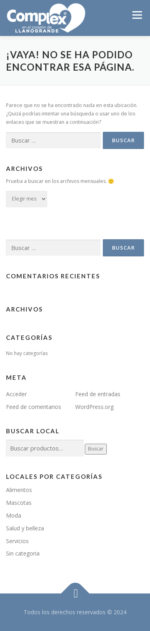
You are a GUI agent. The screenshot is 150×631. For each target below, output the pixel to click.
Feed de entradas (97, 394)
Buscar (96, 448)
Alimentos (19, 490)
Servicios (17, 541)
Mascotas (19, 502)
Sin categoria (23, 553)
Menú (136, 15)
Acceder (16, 394)
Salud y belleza (25, 528)
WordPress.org (94, 407)
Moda (13, 515)
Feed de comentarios (33, 407)
